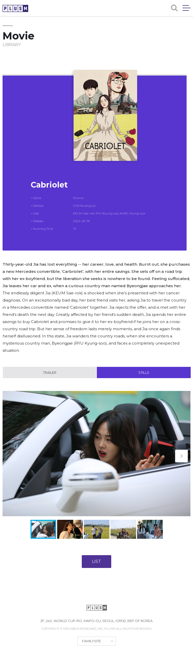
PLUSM (15, 8)
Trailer (49, 372)
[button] (181, 456)
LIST (96, 561)
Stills (143, 372)
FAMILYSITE (91, 641)
